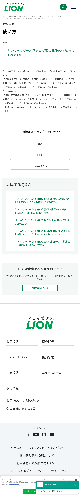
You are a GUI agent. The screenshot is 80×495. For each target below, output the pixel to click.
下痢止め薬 (49, 16)
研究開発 (48, 342)
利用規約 (16, 448)
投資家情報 (49, 357)
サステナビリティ (17, 357)
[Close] (76, 480)
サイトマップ (59, 471)
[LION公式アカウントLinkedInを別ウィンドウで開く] (52, 434)
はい (40, 143)
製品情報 (12, 342)
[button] (63, 7)
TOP (4, 16)
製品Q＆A (12, 16)
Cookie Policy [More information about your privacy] (14, 484)
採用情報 (12, 388)
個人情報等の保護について (37, 455)
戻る (5, 43)
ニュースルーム (52, 373)
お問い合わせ (32, 400)
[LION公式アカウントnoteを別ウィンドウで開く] (44, 434)
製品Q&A (12, 400)
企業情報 (12, 373)
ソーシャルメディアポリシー (27, 471)
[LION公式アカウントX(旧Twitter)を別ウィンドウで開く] (28, 434)
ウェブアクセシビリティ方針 (46, 448)
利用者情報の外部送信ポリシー (37, 463)
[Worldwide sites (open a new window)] (40, 408)
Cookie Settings (30, 491)
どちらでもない (40, 166)
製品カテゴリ (23, 16)
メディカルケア (36, 16)
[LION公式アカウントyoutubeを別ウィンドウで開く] (36, 434)
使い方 (58, 16)
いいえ (40, 155)
